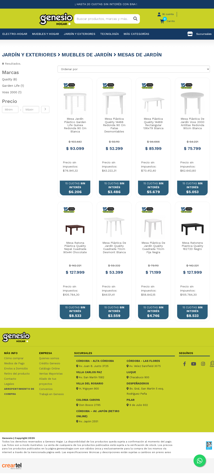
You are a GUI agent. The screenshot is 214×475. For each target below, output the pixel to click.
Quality (9, 79)
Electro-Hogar (14, 33)
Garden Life (13, 86)
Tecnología (109, 33)
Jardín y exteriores (79, 33)
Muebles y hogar (45, 33)
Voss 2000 (12, 92)
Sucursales (199, 34)
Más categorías (136, 33)
